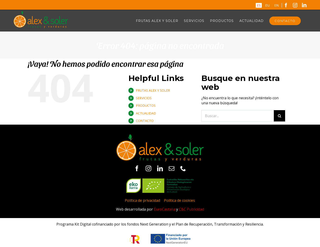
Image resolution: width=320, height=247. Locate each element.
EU (267, 5)
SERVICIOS (144, 98)
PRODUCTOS (146, 105)
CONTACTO (145, 121)
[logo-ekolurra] (160, 180)
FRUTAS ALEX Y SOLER (153, 90)
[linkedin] (160, 168)
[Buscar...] (237, 115)
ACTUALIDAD (146, 113)
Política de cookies (179, 200)
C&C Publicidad (191, 209)
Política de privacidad (142, 200)
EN (276, 5)
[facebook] (137, 168)
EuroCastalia (164, 209)
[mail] (171, 168)
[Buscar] (279, 115)
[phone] (183, 168)
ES (259, 5)
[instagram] (148, 168)
